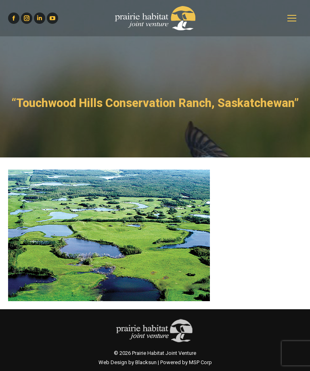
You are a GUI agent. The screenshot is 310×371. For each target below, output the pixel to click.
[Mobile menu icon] (292, 18)
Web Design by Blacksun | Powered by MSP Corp (155, 362)
